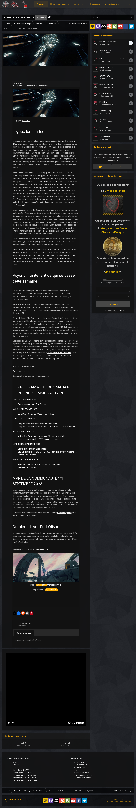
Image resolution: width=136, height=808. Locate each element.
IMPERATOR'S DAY (107, 67)
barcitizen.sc (61, 258)
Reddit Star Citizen (83, 778)
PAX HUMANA (105, 93)
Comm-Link (80, 767)
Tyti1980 (19, 86)
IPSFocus (20, 799)
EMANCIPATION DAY (107, 41)
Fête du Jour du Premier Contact (113, 59)
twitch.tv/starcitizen (44, 228)
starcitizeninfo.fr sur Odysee (24, 775)
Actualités (18, 83)
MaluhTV (26, 120)
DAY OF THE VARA (107, 85)
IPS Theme (9, 799)
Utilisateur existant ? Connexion (18, 17)
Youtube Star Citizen (84, 775)
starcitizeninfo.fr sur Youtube (25, 780)
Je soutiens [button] (112, 304)
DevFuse (120, 311)
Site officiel (80, 762)
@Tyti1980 (41, 585)
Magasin (79, 770)
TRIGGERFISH (104, 136)
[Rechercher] (100, 17)
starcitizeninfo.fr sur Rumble (24, 778)
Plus (128, 7)
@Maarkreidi (51, 590)
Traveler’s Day (105, 110)
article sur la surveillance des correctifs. (61, 181)
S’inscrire (41, 17)
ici (73, 219)
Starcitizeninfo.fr (54, 585)
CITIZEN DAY (104, 76)
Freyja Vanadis (19, 371)
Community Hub (64, 512)
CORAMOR (103, 119)
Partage (122, 167)
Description (17, 762)
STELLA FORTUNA (106, 128)
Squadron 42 (81, 765)
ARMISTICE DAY (105, 50)
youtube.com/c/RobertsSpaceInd (49, 436)
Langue (8, 802)
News (76, 7)
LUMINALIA (103, 102)
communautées (82, 773)
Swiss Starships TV (95, 7)
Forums (114, 7)
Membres (16, 765)
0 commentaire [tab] (24, 633)
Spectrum (20, 205)
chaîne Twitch (24, 350)
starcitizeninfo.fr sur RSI (22, 773)
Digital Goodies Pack (22, 234)
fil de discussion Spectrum (59, 352)
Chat (15, 767)
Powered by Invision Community (118, 802)
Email (102, 167)
